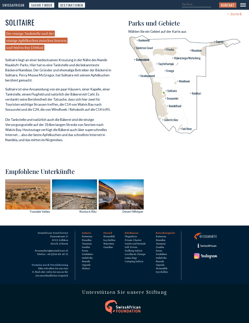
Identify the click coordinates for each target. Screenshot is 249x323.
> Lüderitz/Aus (170, 120)
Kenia (85, 250)
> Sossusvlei (171, 98)
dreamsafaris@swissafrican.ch (51, 250)
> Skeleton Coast (143, 48)
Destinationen (71, 5)
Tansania (87, 243)
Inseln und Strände (135, 243)
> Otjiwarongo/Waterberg (186, 58)
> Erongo (169, 71)
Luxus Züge (131, 258)
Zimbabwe (87, 254)
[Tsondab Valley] (27, 208)
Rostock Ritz (88, 211)
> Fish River (186, 129)
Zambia (160, 247)
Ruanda (86, 261)
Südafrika (87, 258)
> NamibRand (174, 106)
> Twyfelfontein (165, 64)
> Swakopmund (147, 76)
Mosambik (109, 236)
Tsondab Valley (39, 211)
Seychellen (109, 240)
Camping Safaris (134, 261)
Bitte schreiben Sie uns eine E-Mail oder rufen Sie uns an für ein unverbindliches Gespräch (50, 272)
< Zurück (234, 14)
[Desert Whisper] (121, 208)
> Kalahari (195, 93)
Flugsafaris (131, 236)
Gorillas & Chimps (135, 254)
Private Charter (133, 240)
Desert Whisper (132, 211)
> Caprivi (218, 42)
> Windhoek (183, 81)
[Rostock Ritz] (74, 208)
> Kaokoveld (143, 40)
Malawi (86, 268)
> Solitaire (171, 91)
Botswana (87, 236)
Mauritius (108, 243)
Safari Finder (41, 5)
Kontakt (227, 5)
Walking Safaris (133, 250)
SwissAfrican (13, 5)
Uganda (86, 265)
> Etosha (169, 49)
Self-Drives (131, 247)
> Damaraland (141, 60)
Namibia (86, 240)
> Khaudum (196, 50)
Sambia (86, 247)
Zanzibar (108, 247)
